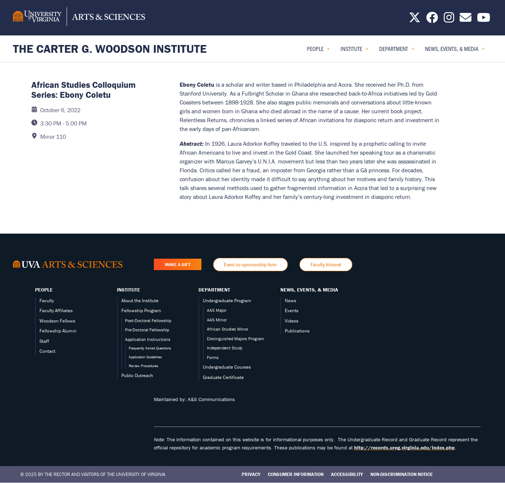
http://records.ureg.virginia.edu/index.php (404, 447)
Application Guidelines (145, 357)
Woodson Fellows (57, 321)
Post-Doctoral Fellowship (148, 320)
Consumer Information (296, 474)
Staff (44, 341)
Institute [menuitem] (354, 51)
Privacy (251, 474)
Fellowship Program (141, 310)
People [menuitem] (318, 51)
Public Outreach (137, 375)
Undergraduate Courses (227, 367)
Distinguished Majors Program (235, 338)
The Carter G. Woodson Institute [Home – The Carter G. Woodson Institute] (110, 48)
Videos (291, 321)
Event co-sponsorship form (250, 264)
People (44, 289)
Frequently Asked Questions (150, 348)
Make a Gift (177, 264)
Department (214, 289)
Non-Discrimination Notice (401, 474)
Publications (297, 331)
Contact (47, 351)
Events (291, 310)
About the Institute (140, 300)
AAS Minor (217, 319)
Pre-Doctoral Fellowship (147, 329)
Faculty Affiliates (56, 310)
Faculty (46, 300)
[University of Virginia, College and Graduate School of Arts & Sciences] (79, 17)
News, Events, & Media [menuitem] (455, 51)
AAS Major (216, 310)
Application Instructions (147, 339)
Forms (213, 357)
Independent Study (224, 348)
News (290, 300)
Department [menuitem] (396, 51)
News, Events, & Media (309, 289)
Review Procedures (143, 365)
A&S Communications (211, 399)
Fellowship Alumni (57, 331)
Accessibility (347, 474)
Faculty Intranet (326, 264)
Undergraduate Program (227, 300)
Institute (128, 289)
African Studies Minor (227, 329)
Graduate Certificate (223, 377)
